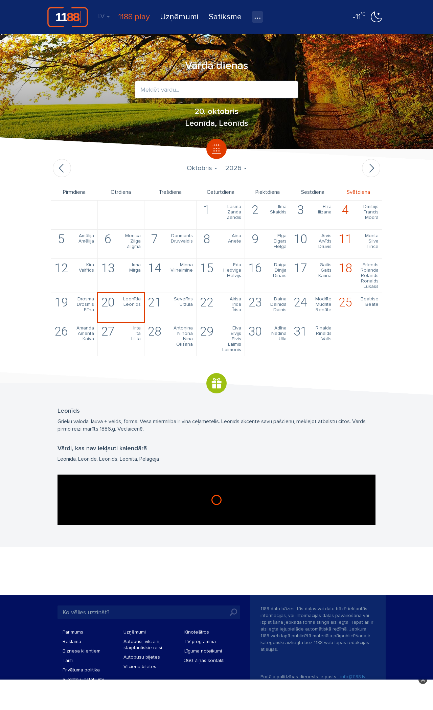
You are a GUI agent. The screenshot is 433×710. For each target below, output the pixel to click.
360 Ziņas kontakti (204, 660)
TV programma (200, 641)
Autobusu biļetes (141, 657)
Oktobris (202, 168)
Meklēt (233, 612)
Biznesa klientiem (81, 651)
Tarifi (68, 660)
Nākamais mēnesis (371, 168)
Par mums (73, 632)
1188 (67, 17)
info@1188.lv (352, 677)
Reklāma (72, 641)
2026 (236, 168)
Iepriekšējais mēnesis (62, 168)
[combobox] (216, 89)
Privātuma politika (81, 670)
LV (104, 16)
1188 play (134, 17)
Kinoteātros (196, 632)
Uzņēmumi (179, 17)
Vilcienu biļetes (139, 666)
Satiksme (225, 17)
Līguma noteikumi (203, 651)
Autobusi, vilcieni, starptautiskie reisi (142, 644)
